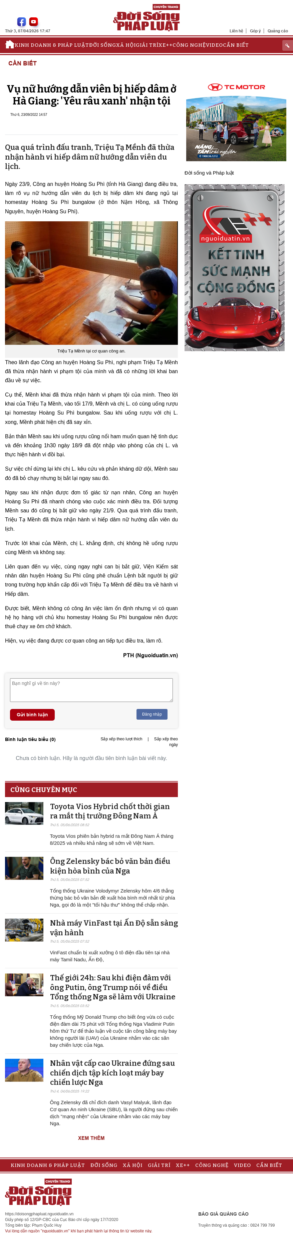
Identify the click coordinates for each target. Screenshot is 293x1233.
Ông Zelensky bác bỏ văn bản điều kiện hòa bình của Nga (110, 866)
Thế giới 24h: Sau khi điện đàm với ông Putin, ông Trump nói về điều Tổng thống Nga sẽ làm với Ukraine (113, 987)
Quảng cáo (278, 30)
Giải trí (147, 45)
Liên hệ (236, 30)
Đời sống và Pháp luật (209, 173)
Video (214, 45)
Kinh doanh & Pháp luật (52, 45)
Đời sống (102, 45)
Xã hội (126, 45)
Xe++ (166, 45)
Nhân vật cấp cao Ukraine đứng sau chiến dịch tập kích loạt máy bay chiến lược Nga (112, 1073)
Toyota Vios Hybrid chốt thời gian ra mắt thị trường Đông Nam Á (110, 811)
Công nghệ (189, 45)
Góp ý (255, 30)
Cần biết (236, 45)
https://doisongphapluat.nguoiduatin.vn (39, 1214)
